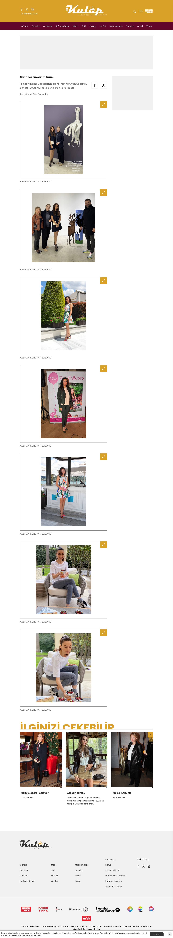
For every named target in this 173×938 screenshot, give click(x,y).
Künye (108, 865)
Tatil (84, 26)
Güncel (24, 26)
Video (149, 26)
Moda (75, 26)
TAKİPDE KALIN (143, 859)
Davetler (36, 26)
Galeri (140, 26)
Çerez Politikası (112, 870)
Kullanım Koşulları (113, 881)
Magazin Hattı (116, 26)
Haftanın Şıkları (62, 26)
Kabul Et (157, 934)
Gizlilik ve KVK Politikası (115, 875)
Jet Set (102, 26)
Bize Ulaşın (110, 859)
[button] (150, 734)
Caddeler (47, 26)
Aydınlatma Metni (113, 886)
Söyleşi (92, 26)
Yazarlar (130, 26)
